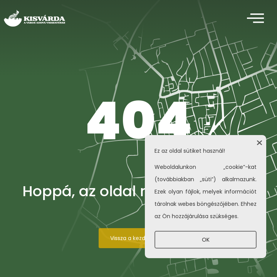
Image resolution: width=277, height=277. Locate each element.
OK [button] (206, 240)
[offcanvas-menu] (255, 19)
